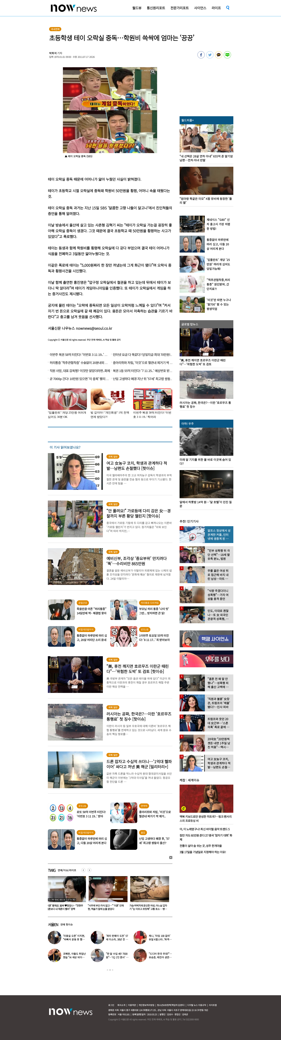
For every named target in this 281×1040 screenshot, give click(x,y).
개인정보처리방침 (146, 1005)
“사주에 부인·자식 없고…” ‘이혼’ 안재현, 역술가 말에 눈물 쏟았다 (106, 907)
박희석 (53, 53)
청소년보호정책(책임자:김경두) (171, 1005)
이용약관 (132, 1005)
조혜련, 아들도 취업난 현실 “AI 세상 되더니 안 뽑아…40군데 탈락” (75, 957)
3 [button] (112, 970)
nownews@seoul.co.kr (94, 328)
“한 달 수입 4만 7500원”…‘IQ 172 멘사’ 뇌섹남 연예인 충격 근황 (117, 957)
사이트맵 (213, 1005)
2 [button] (110, 970)
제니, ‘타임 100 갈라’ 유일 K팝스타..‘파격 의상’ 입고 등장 (160, 939)
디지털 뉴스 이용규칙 (196, 1005)
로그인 (111, 1005)
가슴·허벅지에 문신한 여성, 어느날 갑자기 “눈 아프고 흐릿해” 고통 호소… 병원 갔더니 (149, 909)
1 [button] (107, 970)
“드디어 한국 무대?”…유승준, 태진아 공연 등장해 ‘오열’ (160, 957)
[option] (66, 894)
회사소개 (121, 1005)
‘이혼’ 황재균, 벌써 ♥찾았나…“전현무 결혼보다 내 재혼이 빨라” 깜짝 (65, 907)
